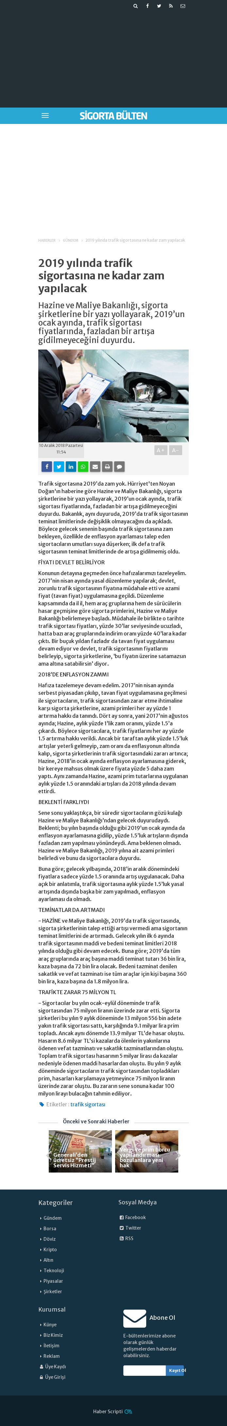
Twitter (129, 1228)
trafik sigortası (87, 1104)
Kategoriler (55, 1203)
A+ (161, 450)
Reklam (52, 1356)
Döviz (50, 1239)
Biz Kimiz (53, 1335)
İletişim (52, 1346)
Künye (50, 1325)
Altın (48, 1260)
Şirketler (53, 1292)
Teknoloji (54, 1271)
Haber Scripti (108, 1412)
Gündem (53, 1218)
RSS (125, 1238)
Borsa (50, 1229)
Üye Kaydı (52, 1367)
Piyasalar (53, 1281)
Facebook (132, 1217)
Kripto (50, 1250)
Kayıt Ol (176, 1370)
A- (176, 450)
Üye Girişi (51, 1377)
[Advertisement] (130, 58)
